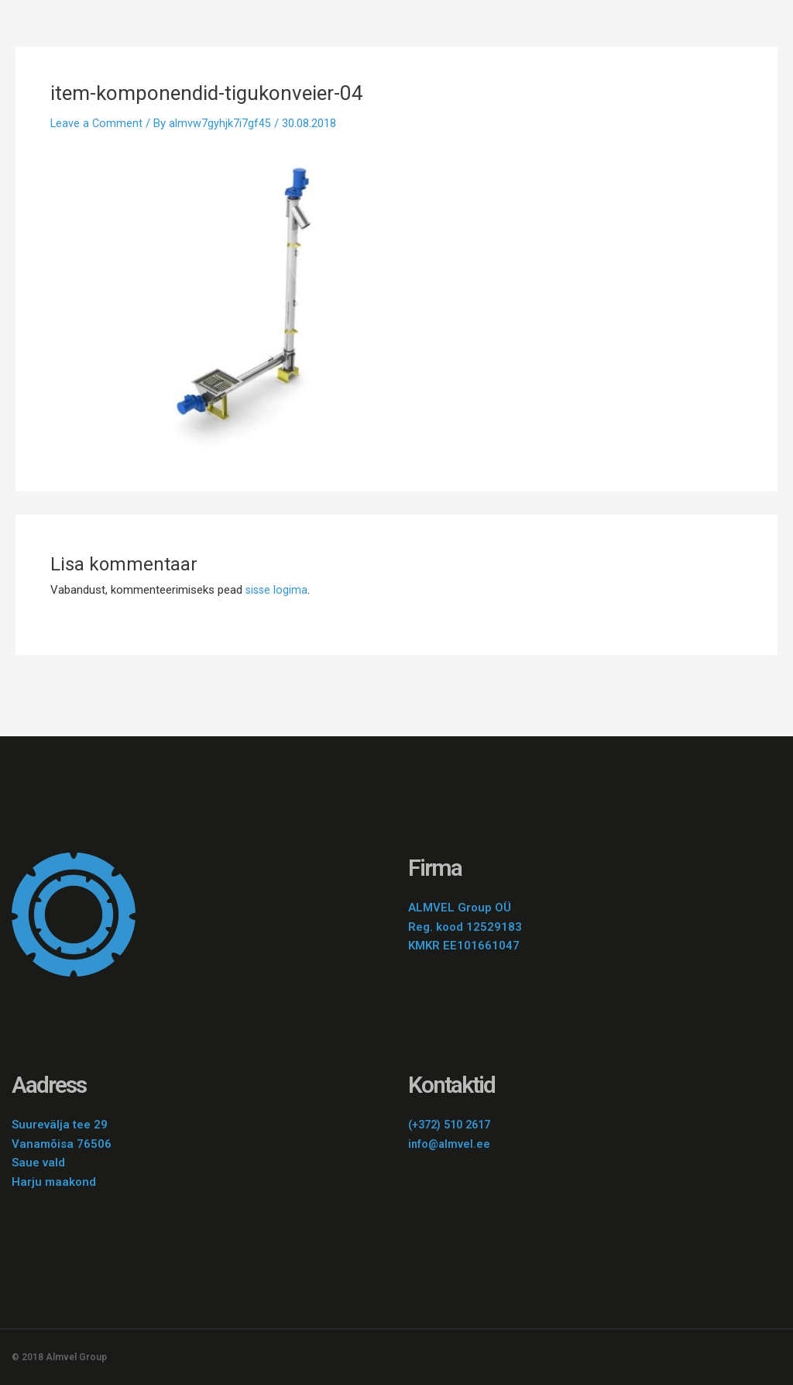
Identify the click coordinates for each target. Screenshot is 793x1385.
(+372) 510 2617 (453, 1125)
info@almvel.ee (450, 1144)
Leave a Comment (97, 123)
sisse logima (277, 590)
